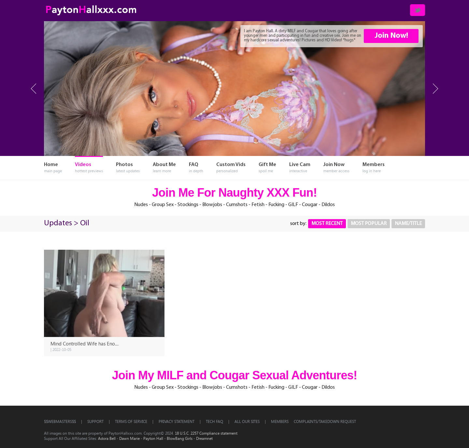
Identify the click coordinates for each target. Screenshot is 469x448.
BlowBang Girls (179, 438)
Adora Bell (107, 438)
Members (280, 421)
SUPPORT (95, 421)
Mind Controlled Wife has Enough (86, 343)
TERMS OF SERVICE (131, 421)
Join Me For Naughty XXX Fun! (234, 192)
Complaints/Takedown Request (325, 421)
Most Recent (327, 223)
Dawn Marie (129, 438)
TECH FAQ (214, 421)
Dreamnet (204, 438)
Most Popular (369, 223)
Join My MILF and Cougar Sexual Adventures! (234, 375)
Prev (33, 88)
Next (435, 88)
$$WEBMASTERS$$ (60, 421)
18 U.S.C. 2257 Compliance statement (206, 433)
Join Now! (391, 36)
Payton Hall (153, 438)
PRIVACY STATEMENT (176, 421)
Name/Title (408, 223)
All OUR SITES (247, 421)
